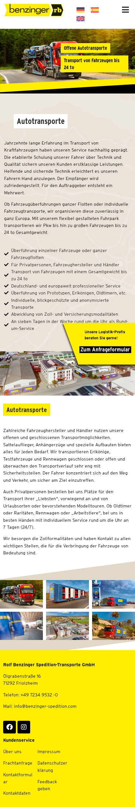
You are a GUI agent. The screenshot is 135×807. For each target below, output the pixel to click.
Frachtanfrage (17, 762)
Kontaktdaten (16, 793)
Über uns (12, 751)
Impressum (48, 751)
